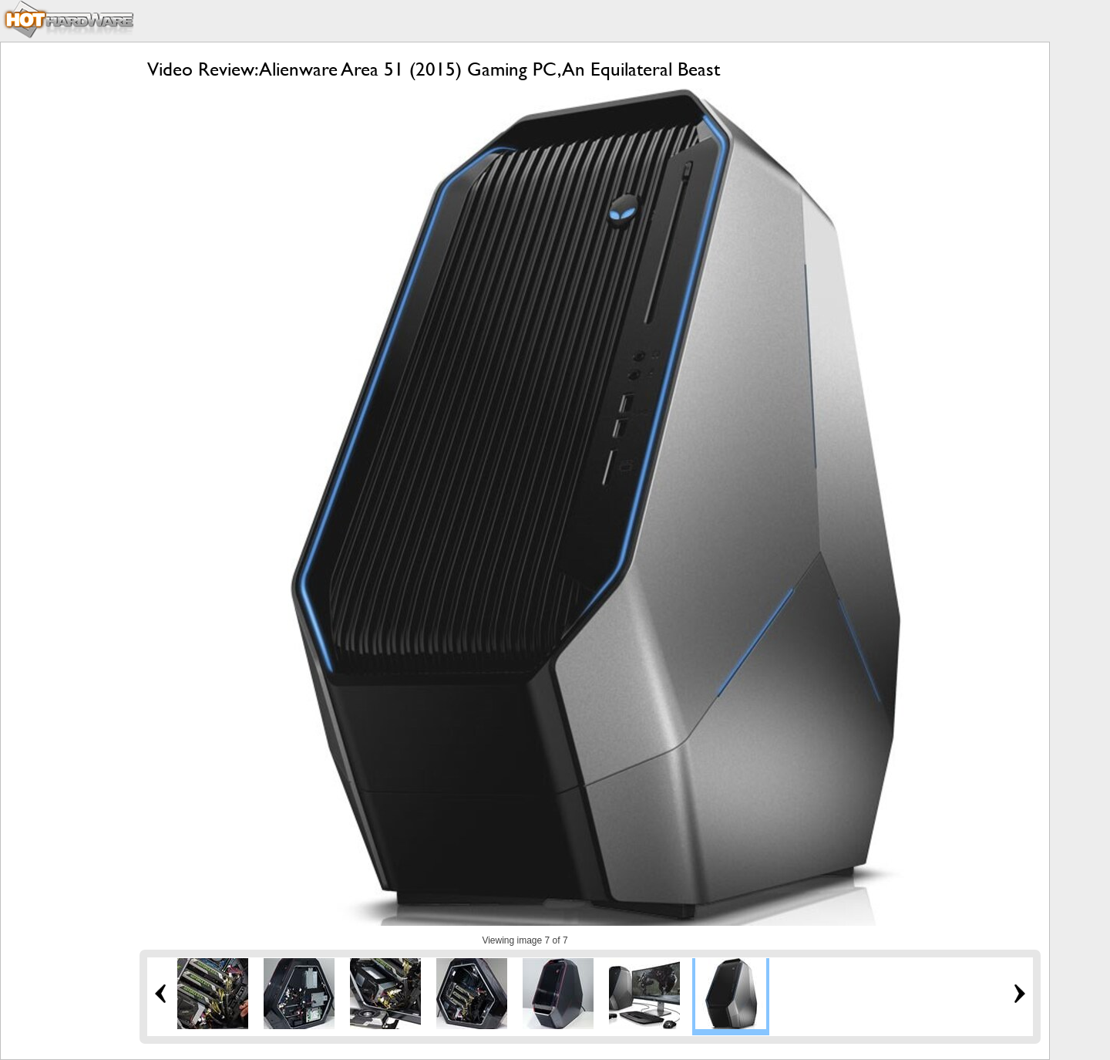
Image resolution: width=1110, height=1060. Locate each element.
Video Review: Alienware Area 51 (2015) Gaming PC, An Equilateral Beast (433, 69)
